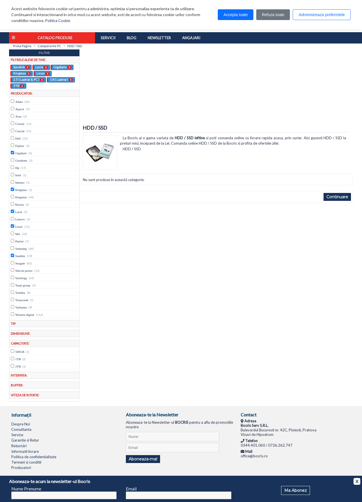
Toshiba (20, 292)
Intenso (19, 182)
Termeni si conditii (26, 462)
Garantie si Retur (25, 440)
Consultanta (21, 429)
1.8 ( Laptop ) (61, 79)
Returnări (19, 446)
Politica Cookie (57, 20)
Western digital (24, 314)
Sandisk (21, 67)
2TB (18, 366)
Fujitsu (19, 145)
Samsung (21, 248)
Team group (22, 285)
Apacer (19, 109)
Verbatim (21, 307)
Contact (249, 414)
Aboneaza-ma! (143, 459)
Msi (17, 234)
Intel (18, 175)
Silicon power (24, 270)
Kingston (21, 197)
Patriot (19, 241)
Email (131, 488)
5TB (18, 86)
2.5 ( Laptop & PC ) (28, 79)
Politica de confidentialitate (33, 457)
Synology (21, 278)
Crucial (19, 131)
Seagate (20, 263)
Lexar (42, 73)
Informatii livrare (25, 451)
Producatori (21, 467)
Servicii (108, 38)
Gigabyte (62, 67)
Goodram (21, 160)
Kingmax (22, 73)
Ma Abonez (295, 490)
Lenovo (20, 219)
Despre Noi (20, 424)
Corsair (19, 123)
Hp (17, 167)
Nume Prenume (26, 488)
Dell (18, 138)
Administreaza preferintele (322, 14)
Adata (19, 101)
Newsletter (159, 38)
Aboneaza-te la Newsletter (152, 414)
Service (17, 435)
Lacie (41, 67)
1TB (18, 359)
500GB (19, 351)
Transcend (21, 300)
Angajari (191, 38)
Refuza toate (273, 14)
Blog (131, 38)
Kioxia (19, 204)
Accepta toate (235, 14)
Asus (18, 116)
